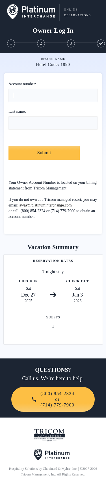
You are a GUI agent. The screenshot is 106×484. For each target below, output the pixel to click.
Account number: (22, 84)
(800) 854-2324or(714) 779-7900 (53, 399)
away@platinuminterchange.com (46, 205)
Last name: (17, 111)
